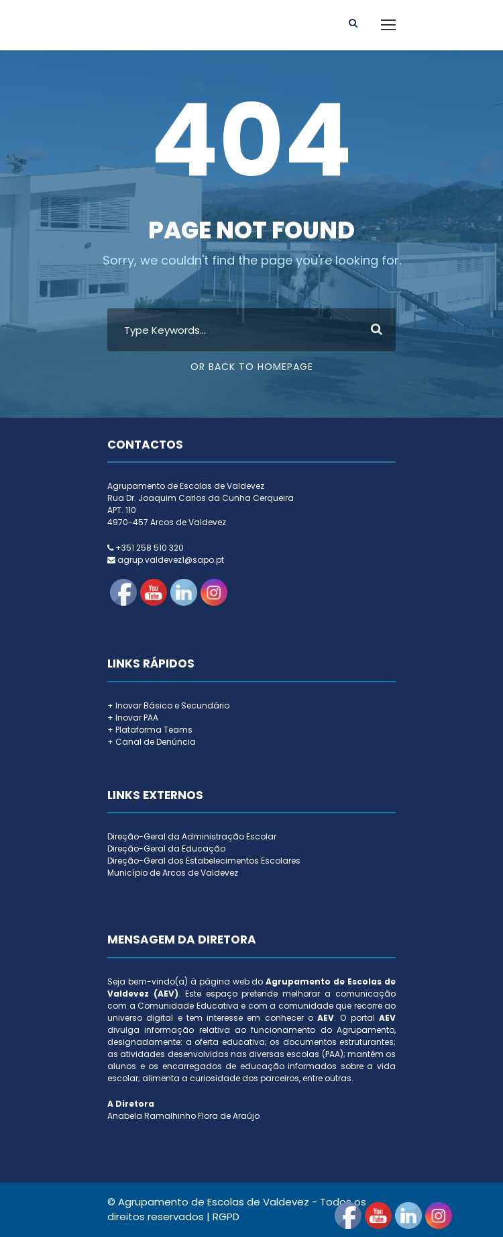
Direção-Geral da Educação (166, 848)
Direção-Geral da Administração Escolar (191, 836)
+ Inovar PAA (132, 717)
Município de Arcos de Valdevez (172, 872)
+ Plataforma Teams (149, 729)
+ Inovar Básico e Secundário (168, 705)
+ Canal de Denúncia (151, 741)
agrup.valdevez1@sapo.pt (170, 559)
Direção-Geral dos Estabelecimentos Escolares (203, 860)
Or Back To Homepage (251, 366)
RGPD (226, 1216)
